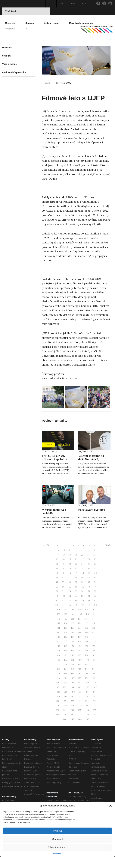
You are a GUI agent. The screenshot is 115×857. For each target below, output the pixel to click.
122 (86, 623)
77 (89, 591)
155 (65, 650)
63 (89, 582)
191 (65, 678)
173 (65, 664)
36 (95, 564)
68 (76, 587)
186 (72, 673)
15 (94, 550)
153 (93, 646)
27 (82, 559)
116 (86, 619)
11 (70, 550)
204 (72, 687)
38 (63, 568)
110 (87, 614)
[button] (110, 805)
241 (79, 714)
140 (86, 637)
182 (86, 669)
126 (72, 628)
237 (94, 710)
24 (63, 559)
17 (64, 555)
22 (94, 555)
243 (94, 714)
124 (58, 628)
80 (64, 596)
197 (65, 682)
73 (63, 591)
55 (82, 577)
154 (58, 650)
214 (58, 696)
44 (56, 573)
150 (72, 646)
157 (79, 650)
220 (57, 701)
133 (79, 632)
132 (72, 632)
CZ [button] (51, 4)
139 (79, 637)
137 (65, 637)
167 (65, 660)
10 (64, 550)
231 (94, 705)
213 (94, 692)
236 (87, 710)
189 (93, 673)
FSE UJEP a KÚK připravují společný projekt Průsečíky (54, 459)
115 (79, 619)
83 (82, 596)
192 (72, 678)
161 (65, 655)
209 (66, 692)
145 (79, 641)
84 (89, 596)
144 (72, 641)
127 (79, 628)
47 (76, 573)
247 (87, 719)
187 (79, 673)
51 (57, 577)
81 (70, 596)
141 (94, 637)
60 (69, 582)
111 (94, 614)
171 (94, 660)
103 (79, 609)
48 (82, 573)
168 (72, 660)
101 (65, 609)
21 (88, 555)
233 (64, 710)
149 (65, 646)
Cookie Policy (57, 853)
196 (57, 682)
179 (65, 669)
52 (63, 577)
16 (58, 555)
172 (58, 664)
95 (69, 605)
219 (93, 696)
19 (76, 555)
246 (80, 719)
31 (63, 564)
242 (87, 714)
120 (72, 623)
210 (73, 692)
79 (57, 596)
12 (76, 550)
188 (86, 673)
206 (87, 687)
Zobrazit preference (57, 847)
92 (95, 600)
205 (79, 687)
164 (86, 655)
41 (82, 568)
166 (58, 660)
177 (93, 664)
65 (57, 587)
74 (70, 591)
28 (89, 559)
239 (64, 714)
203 (64, 687)
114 (72, 619)
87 (63, 600)
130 (58, 632)
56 (88, 577)
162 (72, 655)
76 (82, 591)
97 (82, 605)
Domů (47, 83)
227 (65, 705)
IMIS (73, 4)
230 (87, 705)
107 (65, 614)
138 (72, 637)
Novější (45, 545)
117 (93, 619)
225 (94, 701)
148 (58, 646)
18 (70, 555)
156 (72, 650)
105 (94, 609)
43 (95, 568)
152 (86, 646)
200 (87, 682)
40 (76, 568)
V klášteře (98, 224)
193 (79, 678)
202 (57, 687)
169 (80, 660)
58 (57, 582)
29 (95, 559)
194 (86, 678)
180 (72, 669)
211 (80, 692)
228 (72, 705)
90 (82, 600)
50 (95, 573)
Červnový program (53, 374)
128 (86, 628)
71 (95, 587)
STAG (84, 4)
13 (82, 550)
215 (65, 696)
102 (72, 609)
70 (89, 587)
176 (86, 664)
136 (58, 637)
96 (76, 605)
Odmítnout (57, 839)
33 (76, 564)
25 (70, 559)
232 (57, 710)
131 (65, 632)
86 (57, 600)
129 (93, 628)
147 (94, 641)
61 (76, 582)
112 (59, 619)
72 (57, 591)
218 (86, 696)
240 (72, 714)
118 (58, 623)
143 (65, 641)
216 (72, 696)
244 (64, 719)
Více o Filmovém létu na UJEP (59, 378)
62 (82, 582)
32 (70, 564)
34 (82, 564)
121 (79, 623)
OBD (62, 4)
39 (69, 568)
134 (86, 632)
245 (72, 719)
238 (57, 714)
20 (82, 555)
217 (79, 696)
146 (86, 641)
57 (95, 577)
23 (57, 559)
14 (88, 550)
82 (76, 596)
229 (80, 705)
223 (79, 701)
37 (57, 568)
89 (76, 600)
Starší (108, 545)
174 (72, 664)
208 (58, 692)
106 (58, 614)
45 (63, 573)
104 (86, 609)
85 (95, 596)
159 (93, 650)
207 (95, 687)
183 (93, 669)
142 (57, 641)
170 (87, 660)
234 (72, 710)
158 (86, 650)
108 (73, 614)
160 (58, 655)
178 (58, 669)
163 (79, 655)
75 (76, 591)
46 (69, 573)
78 (95, 591)
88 (70, 600)
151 (80, 646)
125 (65, 628)
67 (70, 587)
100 (58, 609)
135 (93, 632)
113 (66, 619)
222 (72, 701)
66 (63, 587)
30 (57, 564)
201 (94, 682)
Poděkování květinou (91, 509)
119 (65, 623)
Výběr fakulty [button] (26, 11)
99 (95, 605)
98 (89, 605)
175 (79, 664)
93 (56, 605)
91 (89, 600)
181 (79, 669)
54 (76, 577)
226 (57, 705)
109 (80, 614)
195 (94, 678)
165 (94, 655)
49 (89, 573)
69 (83, 587)
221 (65, 701)
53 (69, 577)
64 (95, 582)
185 (65, 673)
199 (79, 682)
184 (58, 673)
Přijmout (57, 830)
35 (89, 564)
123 (93, 623)
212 (87, 692)
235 (79, 710)
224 (87, 701)
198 (72, 682)
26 (76, 559)
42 (89, 568)
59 (63, 582)
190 (58, 678)
